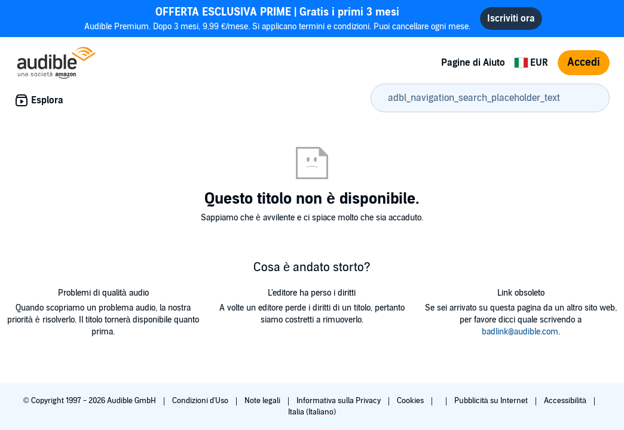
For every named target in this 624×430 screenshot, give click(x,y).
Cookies (411, 401)
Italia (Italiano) (312, 412)
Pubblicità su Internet (492, 401)
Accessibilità (566, 401)
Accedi (583, 62)
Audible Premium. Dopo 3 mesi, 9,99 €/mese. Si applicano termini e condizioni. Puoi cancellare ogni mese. (277, 18)
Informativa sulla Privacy (339, 401)
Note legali (263, 401)
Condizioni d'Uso (201, 401)
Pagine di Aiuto (473, 63)
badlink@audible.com (520, 332)
